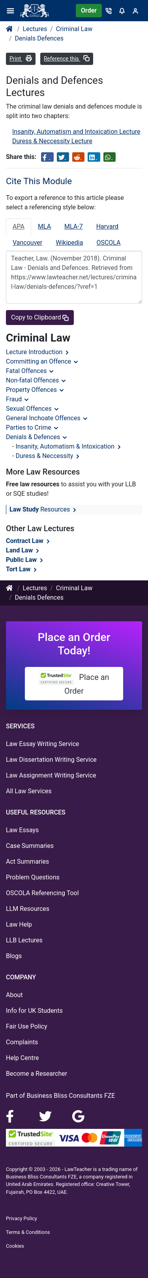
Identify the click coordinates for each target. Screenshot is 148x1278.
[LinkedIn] (46, 1115)
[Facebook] (13, 1115)
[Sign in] (135, 10)
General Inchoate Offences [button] (47, 418)
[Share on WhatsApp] (109, 157)
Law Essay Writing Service (42, 744)
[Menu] (13, 10)
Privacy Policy (21, 1218)
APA (18, 226)
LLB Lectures (24, 940)
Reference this (67, 58)
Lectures (35, 29)
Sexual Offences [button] (33, 408)
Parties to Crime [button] (32, 427)
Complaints (22, 1042)
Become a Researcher (36, 1073)
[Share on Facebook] (47, 157)
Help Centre (22, 1058)
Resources (43, 509)
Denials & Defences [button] (37, 437)
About (14, 995)
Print (20, 58)
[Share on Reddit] (78, 157)
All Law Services (29, 791)
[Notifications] (122, 10)
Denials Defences (39, 38)
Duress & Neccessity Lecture (52, 141)
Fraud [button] (18, 399)
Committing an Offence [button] (42, 361)
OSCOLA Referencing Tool (42, 893)
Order (89, 10)
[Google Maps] (78, 1115)
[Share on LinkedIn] (94, 157)
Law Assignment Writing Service (51, 775)
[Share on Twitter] (63, 157)
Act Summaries (27, 861)
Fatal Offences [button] (30, 371)
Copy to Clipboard (40, 317)
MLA (44, 226)
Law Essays (22, 830)
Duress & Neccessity (48, 456)
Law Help (19, 924)
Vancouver (27, 242)
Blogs (14, 956)
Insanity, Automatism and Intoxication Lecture (76, 131)
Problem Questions (33, 877)
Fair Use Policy (26, 1026)
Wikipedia (69, 242)
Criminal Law (74, 29)
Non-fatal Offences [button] (36, 380)
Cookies (15, 1246)
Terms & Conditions (28, 1232)
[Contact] (108, 10)
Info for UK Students (34, 1010)
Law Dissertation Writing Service (51, 759)
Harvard (107, 226)
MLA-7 (73, 226)
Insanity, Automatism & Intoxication (68, 446)
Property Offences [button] (35, 389)
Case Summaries (30, 846)
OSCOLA (108, 242)
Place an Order (74, 683)
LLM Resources (27, 908)
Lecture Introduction (38, 352)
